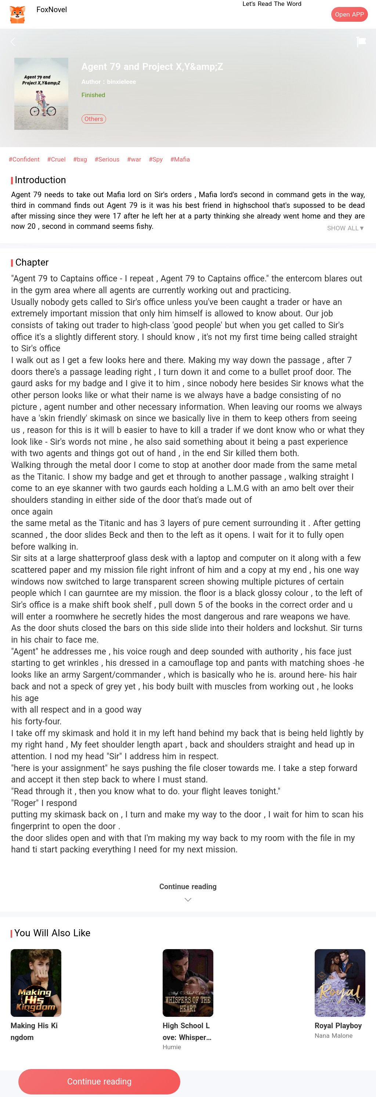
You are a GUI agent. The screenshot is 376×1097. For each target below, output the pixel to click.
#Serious (108, 159)
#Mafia (180, 159)
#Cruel (57, 159)
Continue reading (99, 1082)
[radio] (86, 107)
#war (135, 159)
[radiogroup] (102, 107)
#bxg (81, 159)
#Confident (25, 159)
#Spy (157, 159)
